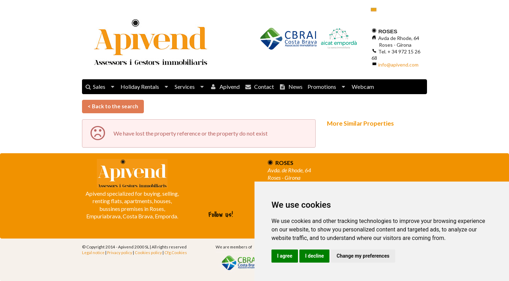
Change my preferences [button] (363, 256)
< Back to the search (113, 106)
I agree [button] (284, 256)
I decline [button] (314, 256)
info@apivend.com (398, 65)
